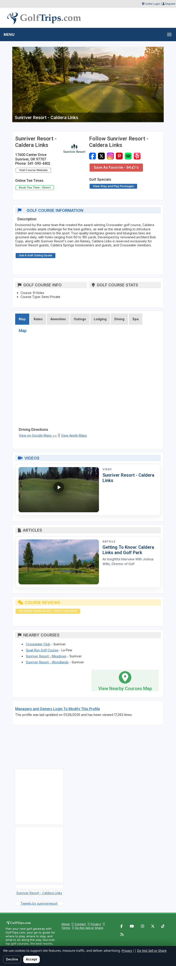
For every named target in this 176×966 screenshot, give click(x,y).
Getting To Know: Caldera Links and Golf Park (128, 550)
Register (170, 3)
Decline (12, 959)
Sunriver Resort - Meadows (46, 656)
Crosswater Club (38, 644)
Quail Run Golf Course (42, 650)
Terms (65, 928)
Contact (80, 924)
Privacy (96, 924)
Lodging (100, 319)
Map (22, 319)
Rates (38, 319)
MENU (9, 34)
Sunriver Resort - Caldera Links (39, 893)
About (65, 924)
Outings (80, 319)
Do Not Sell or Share (89, 928)
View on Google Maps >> (38, 435)
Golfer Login (152, 3)
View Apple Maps (74, 435)
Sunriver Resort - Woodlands (47, 662)
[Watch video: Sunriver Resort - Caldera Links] (59, 489)
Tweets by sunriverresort (39, 903)
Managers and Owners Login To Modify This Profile (57, 709)
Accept (31, 959)
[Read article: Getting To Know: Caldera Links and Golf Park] (59, 562)
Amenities (58, 319)
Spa (135, 319)
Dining (119, 319)
